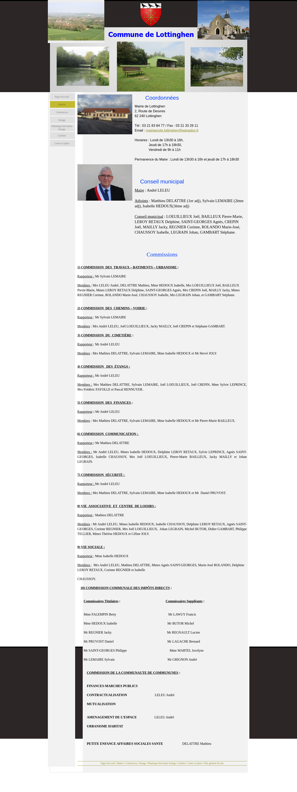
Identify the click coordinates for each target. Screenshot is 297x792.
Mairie (120, 763)
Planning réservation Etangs (162, 763)
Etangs (142, 763)
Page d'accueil (108, 763)
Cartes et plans (194, 763)
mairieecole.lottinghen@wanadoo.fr (172, 130)
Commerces (131, 763)
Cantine (182, 763)
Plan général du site (214, 763)
